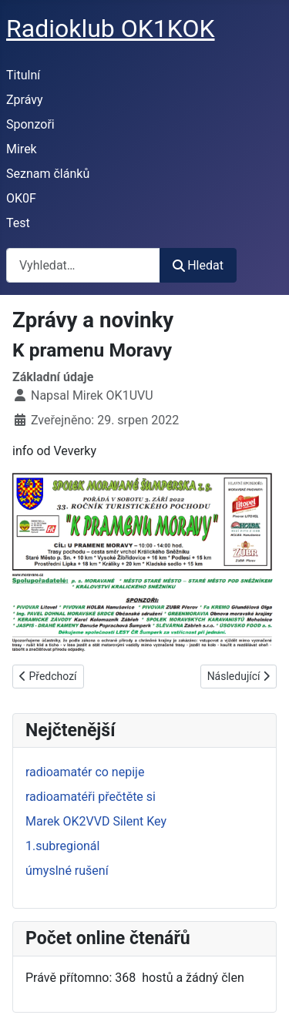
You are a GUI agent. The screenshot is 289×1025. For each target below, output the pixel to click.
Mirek (21, 149)
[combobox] (83, 265)
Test (18, 223)
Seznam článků (47, 173)
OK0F (21, 198)
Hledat (198, 265)
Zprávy (24, 99)
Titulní (23, 75)
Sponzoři (30, 124)
